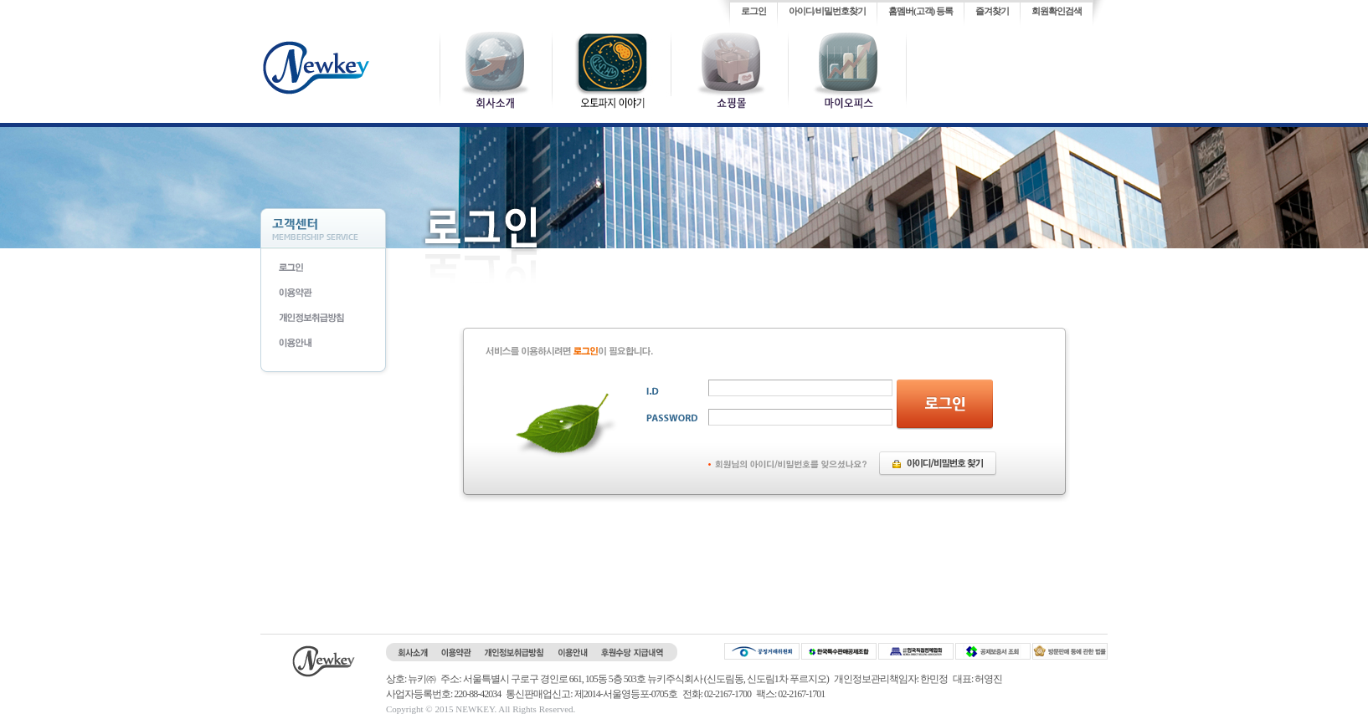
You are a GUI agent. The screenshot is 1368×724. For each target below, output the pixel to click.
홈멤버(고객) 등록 (920, 11)
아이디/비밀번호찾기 (827, 11)
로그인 (753, 11)
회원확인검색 (1056, 11)
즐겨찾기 (992, 11)
